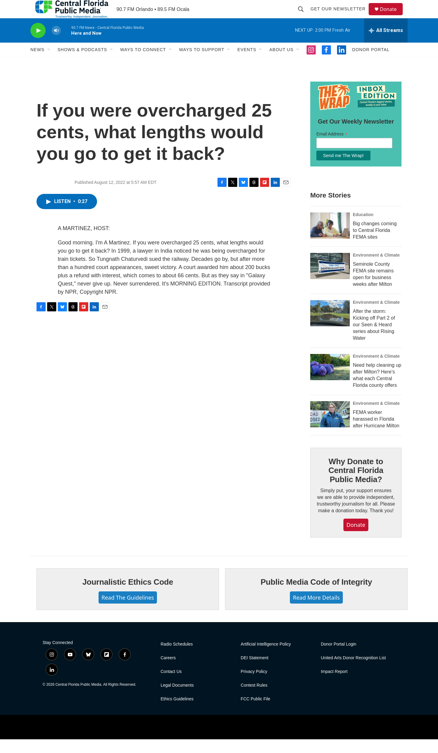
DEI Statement (254, 671)
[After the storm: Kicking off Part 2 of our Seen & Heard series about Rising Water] (330, 327)
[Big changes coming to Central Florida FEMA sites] (330, 239)
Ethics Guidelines (177, 712)
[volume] (56, 44)
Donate (392, 16)
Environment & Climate (376, 268)
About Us (281, 63)
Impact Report (334, 685)
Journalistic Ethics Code (127, 595)
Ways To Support (201, 63)
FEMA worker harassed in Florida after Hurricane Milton (376, 432)
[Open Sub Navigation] (49, 63)
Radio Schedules (177, 658)
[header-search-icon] (303, 16)
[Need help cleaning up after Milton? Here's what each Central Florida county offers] (330, 381)
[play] (38, 44)
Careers (168, 671)
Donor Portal (371, 63)
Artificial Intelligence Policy (266, 658)
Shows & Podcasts (82, 63)
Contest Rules (254, 699)
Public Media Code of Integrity (316, 595)
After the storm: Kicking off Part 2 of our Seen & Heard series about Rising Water (374, 338)
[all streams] (386, 44)
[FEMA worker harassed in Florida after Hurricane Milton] (330, 428)
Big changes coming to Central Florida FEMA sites (375, 244)
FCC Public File (255, 712)
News (37, 63)
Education (363, 228)
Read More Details (316, 611)
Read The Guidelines (128, 611)
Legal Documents (177, 699)
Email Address (331, 148)
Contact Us (171, 685)
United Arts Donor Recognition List (353, 671)
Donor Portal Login (338, 658)
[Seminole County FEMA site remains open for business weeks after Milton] (330, 280)
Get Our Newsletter (340, 15)
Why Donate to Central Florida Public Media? (355, 484)
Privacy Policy (254, 685)
